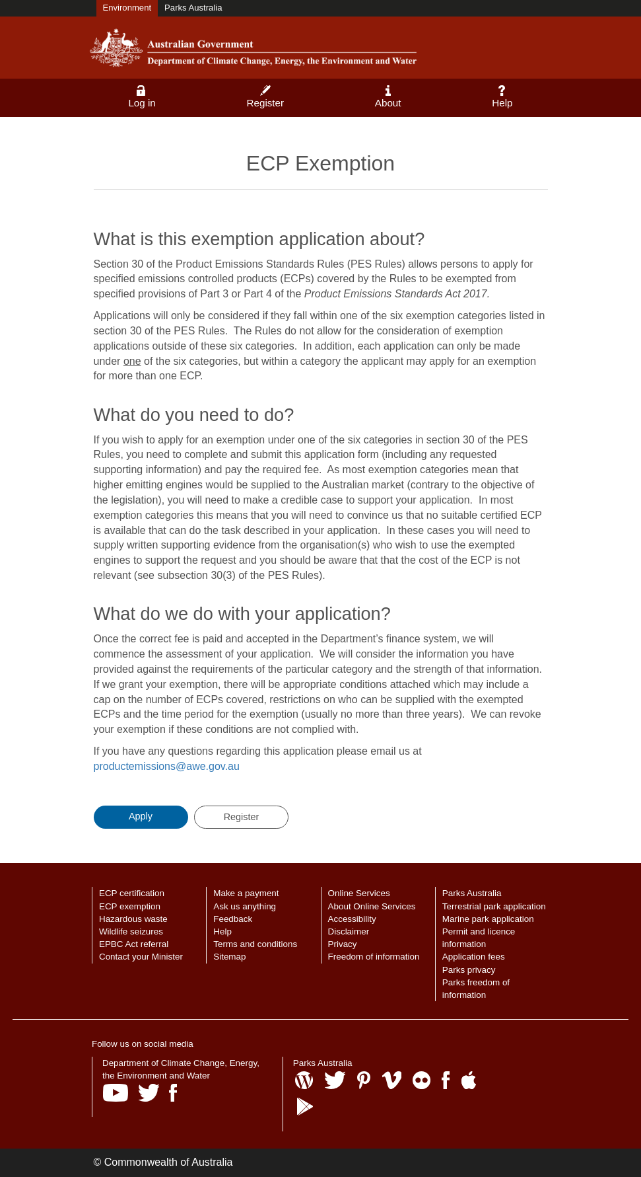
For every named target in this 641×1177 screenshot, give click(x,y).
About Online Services (372, 906)
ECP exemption (129, 906)
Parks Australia (193, 8)
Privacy (342, 944)
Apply (140, 816)
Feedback (232, 919)
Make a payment (246, 893)
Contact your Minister (141, 957)
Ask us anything (244, 906)
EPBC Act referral (133, 944)
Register (266, 96)
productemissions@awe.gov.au (167, 766)
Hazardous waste (133, 919)
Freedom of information (374, 957)
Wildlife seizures (131, 931)
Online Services (359, 893)
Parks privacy (469, 970)
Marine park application (488, 919)
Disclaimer (349, 931)
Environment (127, 8)
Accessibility (352, 919)
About (388, 96)
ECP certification (131, 893)
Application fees (473, 957)
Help (502, 96)
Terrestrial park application (494, 906)
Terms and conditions (255, 944)
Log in (141, 96)
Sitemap (229, 957)
